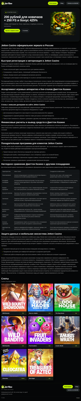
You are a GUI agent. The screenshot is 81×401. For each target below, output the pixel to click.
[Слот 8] (40, 364)
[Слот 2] (40, 299)
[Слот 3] (67, 299)
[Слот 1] (14, 299)
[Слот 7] (14, 364)
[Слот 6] (67, 332)
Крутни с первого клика (12, 30)
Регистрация (52, 3)
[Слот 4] (14, 332)
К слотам (25, 30)
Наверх (78, 397)
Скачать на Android (73, 3)
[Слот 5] (40, 332)
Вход (62, 3)
